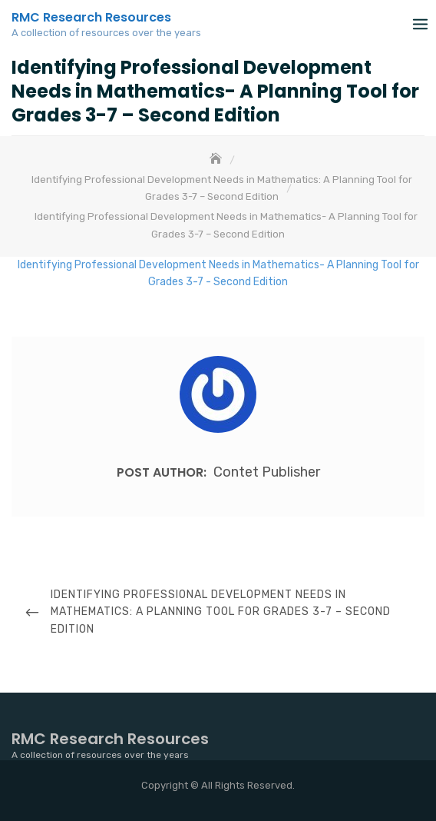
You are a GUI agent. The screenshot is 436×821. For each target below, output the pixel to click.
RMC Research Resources (91, 17)
